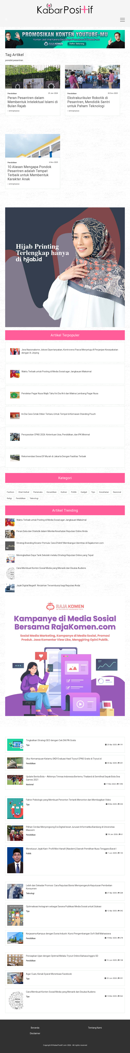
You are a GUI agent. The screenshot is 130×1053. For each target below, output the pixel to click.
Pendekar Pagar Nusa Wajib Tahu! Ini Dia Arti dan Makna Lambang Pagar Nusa (59, 393)
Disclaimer (35, 1033)
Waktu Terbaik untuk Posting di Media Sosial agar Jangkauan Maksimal (56, 371)
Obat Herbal (23, 492)
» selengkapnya (13, 111)
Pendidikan (12, 94)
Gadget (84, 492)
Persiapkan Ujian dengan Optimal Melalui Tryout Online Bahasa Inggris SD (62, 956)
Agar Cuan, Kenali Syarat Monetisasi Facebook (49, 974)
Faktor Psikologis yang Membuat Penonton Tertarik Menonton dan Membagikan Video (68, 800)
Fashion (10, 492)
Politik (73, 492)
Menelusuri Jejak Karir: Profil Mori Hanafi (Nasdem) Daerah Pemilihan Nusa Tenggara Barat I (71, 848)
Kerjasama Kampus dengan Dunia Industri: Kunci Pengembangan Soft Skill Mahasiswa (68, 933)
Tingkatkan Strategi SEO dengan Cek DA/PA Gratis (51, 740)
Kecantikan (52, 492)
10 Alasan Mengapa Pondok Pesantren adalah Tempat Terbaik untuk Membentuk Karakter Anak (29, 173)
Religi (9, 498)
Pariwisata (37, 492)
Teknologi (34, 498)
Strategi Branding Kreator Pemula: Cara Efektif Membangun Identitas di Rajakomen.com (60, 543)
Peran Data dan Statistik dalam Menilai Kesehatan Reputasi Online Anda (52, 531)
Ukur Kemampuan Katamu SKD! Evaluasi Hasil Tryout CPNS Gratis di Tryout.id (63, 758)
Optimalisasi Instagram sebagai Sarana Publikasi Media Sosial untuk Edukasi (63, 906)
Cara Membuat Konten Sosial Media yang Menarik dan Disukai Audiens (51, 568)
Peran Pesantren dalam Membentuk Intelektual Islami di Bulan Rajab (33, 102)
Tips (93, 492)
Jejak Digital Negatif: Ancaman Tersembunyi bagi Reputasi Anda (48, 585)
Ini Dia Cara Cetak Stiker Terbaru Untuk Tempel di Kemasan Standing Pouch (58, 414)
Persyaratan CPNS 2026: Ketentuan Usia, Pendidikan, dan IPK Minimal (55, 434)
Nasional (117, 492)
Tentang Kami (95, 1027)
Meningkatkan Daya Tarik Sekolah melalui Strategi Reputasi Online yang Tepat (55, 555)
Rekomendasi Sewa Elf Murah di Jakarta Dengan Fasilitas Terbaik (53, 456)
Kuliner (64, 492)
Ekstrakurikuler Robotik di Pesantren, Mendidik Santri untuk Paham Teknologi (88, 102)
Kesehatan (104, 492)
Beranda (35, 1027)
